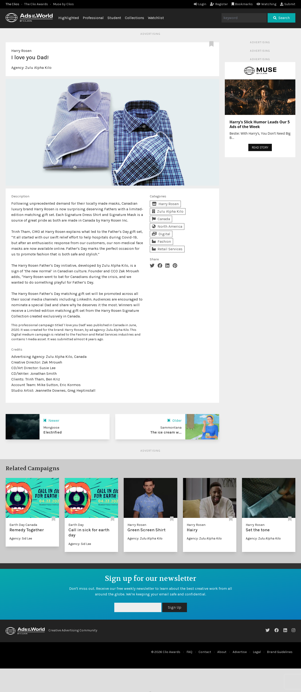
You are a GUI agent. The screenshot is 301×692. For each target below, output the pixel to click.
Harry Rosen (21, 50)
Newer (51, 420)
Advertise (240, 652)
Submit (287, 4)
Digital (161, 234)
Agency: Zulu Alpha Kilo (144, 538)
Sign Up (174, 607)
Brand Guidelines (280, 652)
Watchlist (156, 18)
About (221, 652)
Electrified (52, 432)
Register (219, 4)
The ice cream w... (166, 432)
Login (200, 4)
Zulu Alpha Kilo (38, 67)
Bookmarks (242, 4)
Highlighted (68, 18)
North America (167, 226)
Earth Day (76, 525)
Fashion (161, 241)
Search (281, 18)
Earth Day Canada (23, 525)
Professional (93, 18)
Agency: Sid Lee (20, 538)
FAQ (189, 652)
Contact (204, 652)
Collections (134, 18)
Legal (257, 652)
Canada (161, 219)
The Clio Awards (36, 4)
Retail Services (167, 249)
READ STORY (260, 147)
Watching (266, 4)
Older (174, 420)
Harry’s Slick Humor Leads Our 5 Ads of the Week (260, 124)
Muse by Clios (63, 4)
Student (114, 18)
